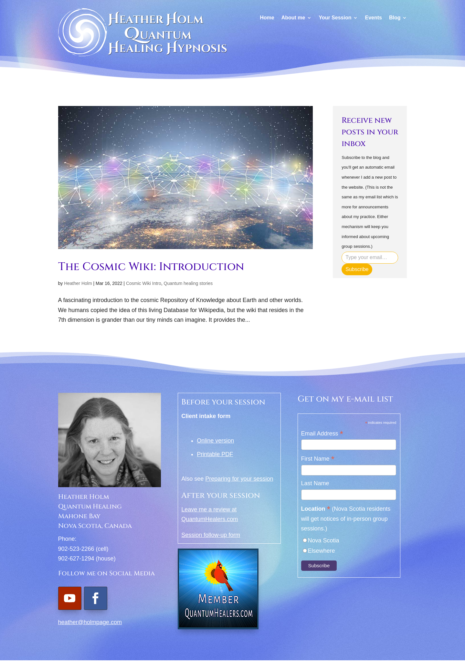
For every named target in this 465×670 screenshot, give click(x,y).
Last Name (315, 483)
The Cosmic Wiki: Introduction (151, 266)
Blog (395, 18)
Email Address (322, 434)
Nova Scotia (323, 540)
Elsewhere (321, 551)
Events (373, 18)
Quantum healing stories (188, 283)
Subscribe (356, 269)
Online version (215, 440)
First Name (318, 459)
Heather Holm (78, 283)
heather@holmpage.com (90, 622)
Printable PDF (215, 454)
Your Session (335, 18)
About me (293, 18)
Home (267, 18)
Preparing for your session (239, 479)
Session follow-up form (210, 535)
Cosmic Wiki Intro (143, 283)
